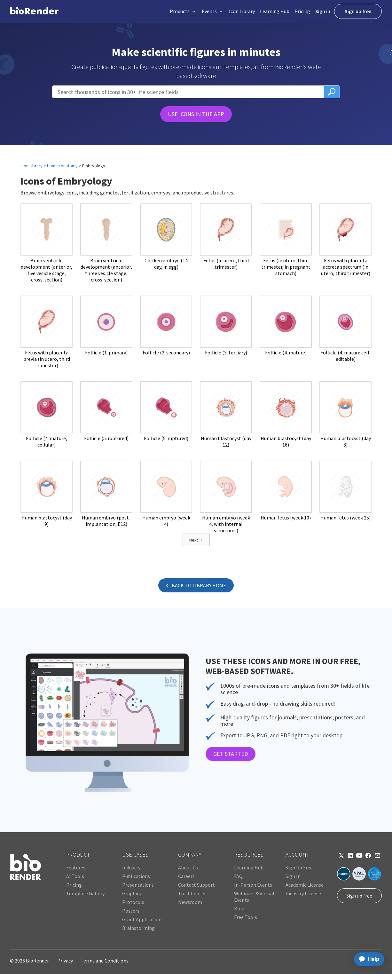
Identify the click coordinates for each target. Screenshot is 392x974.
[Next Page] (196, 540)
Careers (186, 876)
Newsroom (190, 902)
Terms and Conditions (105, 960)
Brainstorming (138, 928)
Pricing (302, 11)
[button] (183, 11)
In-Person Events (253, 885)
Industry (131, 867)
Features (75, 867)
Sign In (293, 876)
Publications (136, 876)
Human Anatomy (62, 166)
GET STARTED (230, 753)
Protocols (133, 902)
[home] (34, 11)
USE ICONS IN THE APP (196, 114)
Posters (130, 910)
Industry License (303, 893)
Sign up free (358, 11)
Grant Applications (143, 919)
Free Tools (245, 917)
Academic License (305, 885)
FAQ (238, 876)
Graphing (132, 893)
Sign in (322, 11)
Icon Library (242, 11)
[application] (367, 959)
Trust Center (192, 893)
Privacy (65, 960)
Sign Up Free (299, 867)
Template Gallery (85, 893)
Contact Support (196, 885)
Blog (239, 908)
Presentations (138, 885)
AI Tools (75, 876)
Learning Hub (274, 11)
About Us (188, 867)
